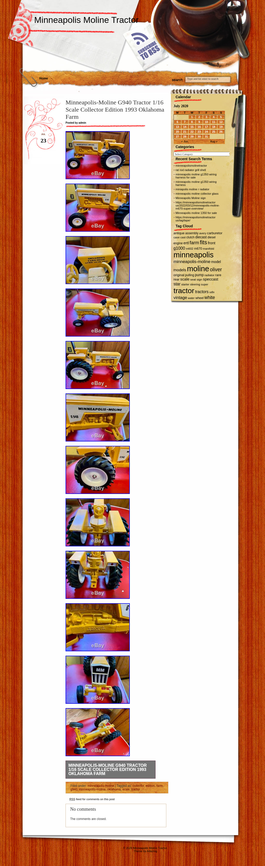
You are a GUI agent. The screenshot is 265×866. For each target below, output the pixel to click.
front (211, 243)
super (204, 284)
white (209, 297)
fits (203, 242)
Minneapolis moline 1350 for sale (196, 212)
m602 (189, 248)
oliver (216, 269)
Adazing (152, 851)
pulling (189, 275)
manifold (208, 248)
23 (199, 131)
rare (218, 275)
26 (221, 131)
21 (184, 131)
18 (213, 126)
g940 (73, 789)
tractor (135, 789)
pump (199, 275)
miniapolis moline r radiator (192, 189)
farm (159, 786)
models (179, 270)
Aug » (213, 141)
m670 (198, 248)
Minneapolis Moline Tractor (86, 20)
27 (177, 136)
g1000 (179, 248)
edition (149, 786)
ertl (186, 243)
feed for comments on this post (92, 799)
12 (221, 121)
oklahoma (114, 789)
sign (199, 279)
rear (176, 279)
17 (206, 126)
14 (184, 126)
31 (206, 136)
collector (138, 786)
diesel (211, 237)
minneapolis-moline (101, 786)
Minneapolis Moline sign (191, 198)
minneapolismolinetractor (191, 165)
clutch (190, 237)
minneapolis (193, 255)
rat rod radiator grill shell (191, 170)
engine (178, 243)
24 (206, 131)
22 (192, 131)
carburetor (214, 233)
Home (43, 78)
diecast (201, 237)
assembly (191, 233)
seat (193, 279)
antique (179, 233)
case (176, 237)
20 (177, 131)
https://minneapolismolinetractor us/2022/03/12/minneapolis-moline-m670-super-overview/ (198, 205)
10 (206, 121)
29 (192, 136)
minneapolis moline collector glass (197, 193)
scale (126, 789)
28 (184, 136)
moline (198, 268)
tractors (202, 292)
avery (202, 233)
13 (177, 126)
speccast (210, 279)
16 (199, 126)
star (176, 284)
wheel (199, 298)
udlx (212, 292)
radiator (209, 275)
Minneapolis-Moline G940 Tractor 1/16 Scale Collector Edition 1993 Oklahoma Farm (107, 769)
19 (221, 126)
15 (192, 126)
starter (185, 284)
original (178, 275)
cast (183, 237)
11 (213, 121)
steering (195, 284)
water (191, 298)
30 (199, 136)
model (216, 262)
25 (213, 131)
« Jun (184, 141)
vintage (180, 297)
